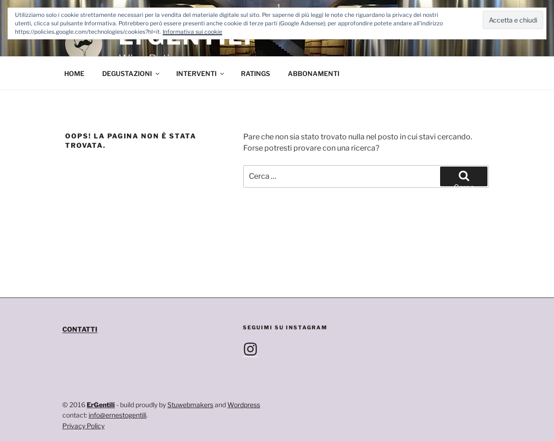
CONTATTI (79, 329)
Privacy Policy (83, 426)
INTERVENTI (200, 73)
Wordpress (243, 405)
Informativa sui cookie (192, 31)
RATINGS (255, 73)
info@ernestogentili (117, 415)
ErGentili (101, 405)
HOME (74, 73)
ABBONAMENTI (313, 73)
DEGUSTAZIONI (131, 73)
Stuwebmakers (190, 405)
